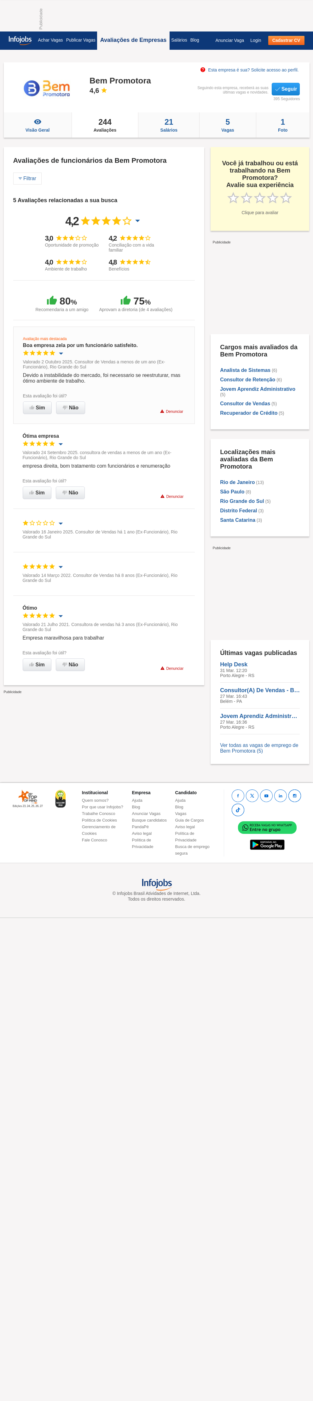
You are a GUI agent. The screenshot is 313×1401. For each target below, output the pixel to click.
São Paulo (232, 491)
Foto (283, 125)
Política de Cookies (99, 820)
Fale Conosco (94, 840)
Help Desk (233, 664)
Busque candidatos (149, 820)
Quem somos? (95, 800)
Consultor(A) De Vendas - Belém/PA (260, 690)
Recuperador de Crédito (248, 413)
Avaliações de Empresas (133, 40)
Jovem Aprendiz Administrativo (257, 389)
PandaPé (140, 826)
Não (70, 407)
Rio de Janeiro (237, 482)
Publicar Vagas (81, 40)
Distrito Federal (238, 510)
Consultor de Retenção (247, 379)
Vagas (227, 125)
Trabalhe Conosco (98, 813)
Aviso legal (142, 833)
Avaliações (105, 125)
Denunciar (171, 411)
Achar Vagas (50, 40)
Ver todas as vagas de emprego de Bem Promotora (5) (259, 748)
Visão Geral (37, 125)
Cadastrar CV (286, 40)
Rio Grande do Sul (242, 501)
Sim (37, 407)
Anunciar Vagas (146, 813)
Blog (194, 40)
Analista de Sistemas (245, 370)
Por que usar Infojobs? (102, 807)
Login (255, 40)
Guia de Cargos (189, 820)
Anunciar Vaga (229, 40)
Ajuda (137, 800)
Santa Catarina (237, 520)
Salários (179, 40)
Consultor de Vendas (245, 403)
